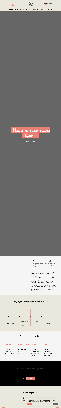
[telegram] (13, 5)
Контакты (50, 9)
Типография (28, 9)
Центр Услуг (43, 9)
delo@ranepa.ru (48, 4)
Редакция (11, 9)
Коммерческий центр (19, 9)
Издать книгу (36, 9)
